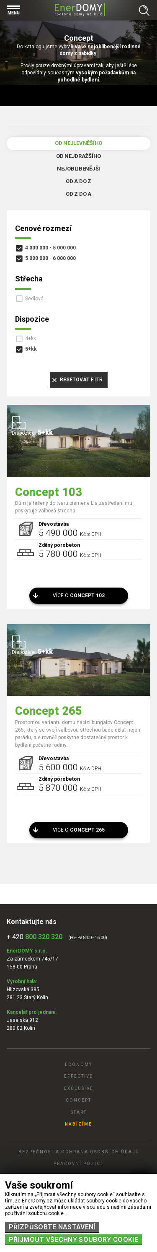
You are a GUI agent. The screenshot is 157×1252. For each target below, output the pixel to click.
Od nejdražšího (78, 156)
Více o (79, 595)
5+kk (31, 349)
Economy (78, 1064)
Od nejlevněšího (78, 143)
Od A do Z (78, 181)
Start (79, 1112)
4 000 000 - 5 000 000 (50, 248)
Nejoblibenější (78, 168)
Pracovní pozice (79, 1163)
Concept (78, 1100)
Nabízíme (78, 1124)
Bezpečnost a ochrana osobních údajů (78, 1152)
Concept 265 (48, 711)
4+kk (30, 338)
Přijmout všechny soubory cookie (73, 1240)
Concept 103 (48, 492)
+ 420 (34, 937)
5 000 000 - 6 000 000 (50, 258)
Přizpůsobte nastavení (52, 1227)
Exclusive (78, 1088)
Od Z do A (78, 194)
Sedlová (34, 299)
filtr (81, 380)
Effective (78, 1076)
